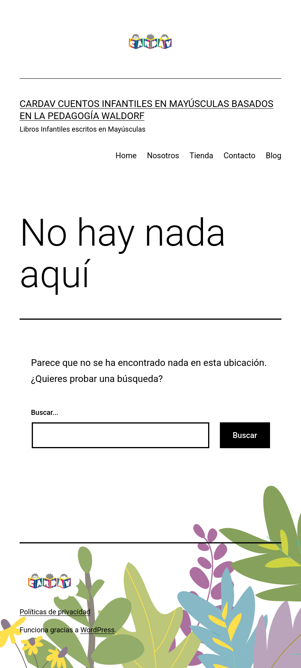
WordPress (97, 630)
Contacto (240, 155)
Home (126, 155)
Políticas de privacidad (55, 612)
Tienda (202, 155)
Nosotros (163, 155)
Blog (273, 155)
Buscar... (44, 412)
